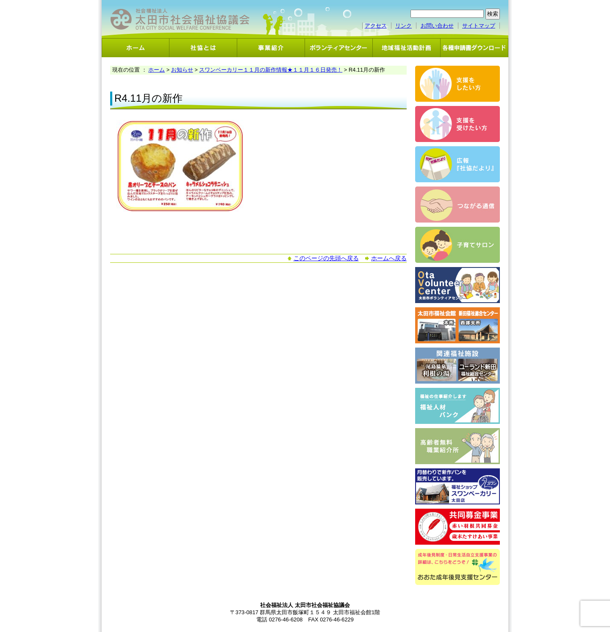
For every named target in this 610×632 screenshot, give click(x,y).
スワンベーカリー (457, 486)
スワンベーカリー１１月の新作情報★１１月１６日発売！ (270, 70)
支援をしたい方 (457, 84)
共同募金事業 (457, 527)
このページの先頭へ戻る (326, 258)
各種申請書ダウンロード (474, 47)
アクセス (376, 25)
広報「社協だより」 (457, 164)
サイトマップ (478, 25)
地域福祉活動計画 (407, 47)
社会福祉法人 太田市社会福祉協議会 (180, 19)
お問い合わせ (437, 25)
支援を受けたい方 (457, 124)
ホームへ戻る (389, 258)
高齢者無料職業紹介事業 (457, 446)
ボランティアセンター (339, 47)
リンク (403, 25)
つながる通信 (457, 205)
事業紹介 (271, 47)
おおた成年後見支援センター (457, 567)
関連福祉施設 (457, 366)
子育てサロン (457, 245)
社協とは (203, 47)
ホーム (135, 47)
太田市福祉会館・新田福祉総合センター (457, 325)
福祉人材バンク (457, 406)
